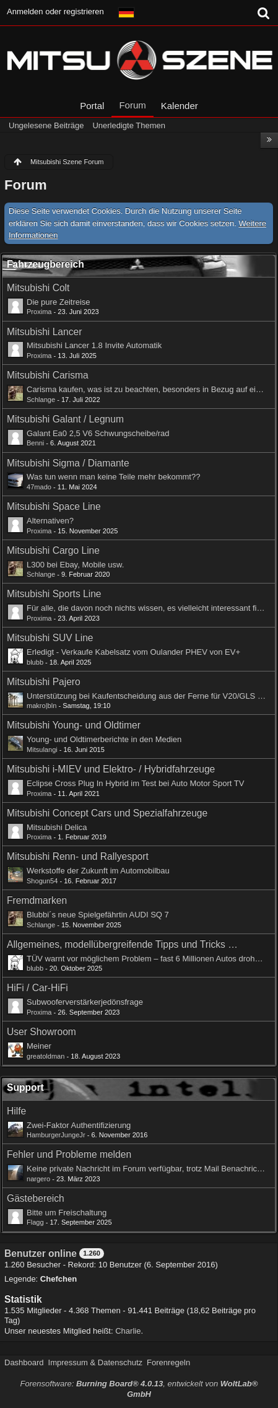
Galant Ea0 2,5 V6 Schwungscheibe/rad (98, 433)
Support (25, 1087)
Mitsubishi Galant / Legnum (65, 419)
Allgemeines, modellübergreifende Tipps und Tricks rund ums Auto (123, 944)
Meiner (39, 1046)
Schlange (41, 399)
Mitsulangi (42, 749)
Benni (35, 443)
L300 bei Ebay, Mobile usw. (75, 564)
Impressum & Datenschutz (95, 1362)
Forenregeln (168, 1362)
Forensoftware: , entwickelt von (139, 1389)
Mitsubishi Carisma (48, 375)
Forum (132, 105)
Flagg (35, 1222)
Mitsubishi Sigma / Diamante (68, 463)
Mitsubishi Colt (38, 287)
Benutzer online (40, 1253)
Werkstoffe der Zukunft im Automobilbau (98, 870)
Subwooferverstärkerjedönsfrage (85, 1002)
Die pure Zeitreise (58, 302)
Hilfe (16, 1111)
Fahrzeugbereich (45, 264)
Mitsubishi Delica (57, 827)
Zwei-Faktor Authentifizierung (79, 1125)
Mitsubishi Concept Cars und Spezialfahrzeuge (107, 813)
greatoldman (45, 1056)
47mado (39, 487)
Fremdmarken (37, 900)
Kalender (179, 105)
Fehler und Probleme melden (69, 1154)
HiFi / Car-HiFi (37, 987)
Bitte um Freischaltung (66, 1212)
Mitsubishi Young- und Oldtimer (74, 725)
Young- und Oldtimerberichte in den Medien (104, 739)
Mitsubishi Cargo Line (53, 550)
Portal (92, 105)
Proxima (39, 311)
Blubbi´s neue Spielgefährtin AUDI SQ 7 (98, 914)
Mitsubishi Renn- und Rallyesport (78, 856)
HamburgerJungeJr (56, 1135)
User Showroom (41, 1031)
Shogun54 (42, 881)
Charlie (128, 1331)
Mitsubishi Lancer (44, 331)
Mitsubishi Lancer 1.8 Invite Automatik (94, 345)
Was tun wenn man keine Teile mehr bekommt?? (113, 476)
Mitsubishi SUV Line (50, 637)
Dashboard (24, 1362)
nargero (38, 1179)
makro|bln (41, 705)
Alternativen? (50, 520)
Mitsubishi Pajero (43, 681)
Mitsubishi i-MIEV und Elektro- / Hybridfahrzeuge (111, 769)
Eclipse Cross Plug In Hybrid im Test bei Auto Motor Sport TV (135, 783)
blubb (35, 662)
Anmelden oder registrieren (55, 11)
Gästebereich (35, 1198)
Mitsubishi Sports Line (54, 593)
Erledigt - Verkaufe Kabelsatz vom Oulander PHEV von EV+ (133, 652)
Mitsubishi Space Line (54, 506)
